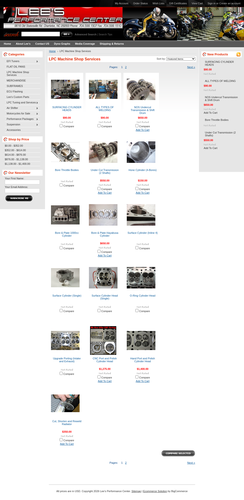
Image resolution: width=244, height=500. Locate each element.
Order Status (140, 3)
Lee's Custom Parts (18, 97)
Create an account (229, 3)
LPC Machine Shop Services (18, 73)
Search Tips (105, 34)
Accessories (14, 129)
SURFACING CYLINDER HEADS (66, 109)
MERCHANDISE (16, 80)
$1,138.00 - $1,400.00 (17, 163)
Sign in (211, 3)
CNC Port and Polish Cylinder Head (105, 360)
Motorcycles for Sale (21, 113)
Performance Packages (21, 119)
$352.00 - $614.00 (15, 150)
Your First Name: (14, 178)
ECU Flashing (15, 91)
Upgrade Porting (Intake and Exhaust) (67, 360)
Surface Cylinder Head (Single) (105, 297)
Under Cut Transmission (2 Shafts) (105, 171)
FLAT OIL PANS (16, 66)
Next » (191, 67)
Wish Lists (158, 3)
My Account (121, 3)
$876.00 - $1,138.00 (16, 159)
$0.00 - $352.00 (14, 145)
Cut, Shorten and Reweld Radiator (66, 423)
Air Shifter (21, 108)
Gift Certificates (178, 3)
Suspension (21, 124)
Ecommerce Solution (155, 491)
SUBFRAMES (15, 86)
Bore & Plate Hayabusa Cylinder (104, 234)
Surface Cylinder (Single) (66, 295)
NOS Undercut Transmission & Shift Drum (143, 110)
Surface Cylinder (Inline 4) (142, 232)
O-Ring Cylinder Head (142, 295)
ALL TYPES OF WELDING (105, 109)
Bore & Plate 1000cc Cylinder (67, 234)
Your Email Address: (16, 187)
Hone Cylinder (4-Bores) (143, 170)
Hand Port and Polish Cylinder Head (142, 360)
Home (52, 51)
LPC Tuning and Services (21, 102)
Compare (68, 126)
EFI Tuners (21, 61)
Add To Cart (143, 129)
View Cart (197, 3)
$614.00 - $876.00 (15, 154)
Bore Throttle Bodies (67, 170)
